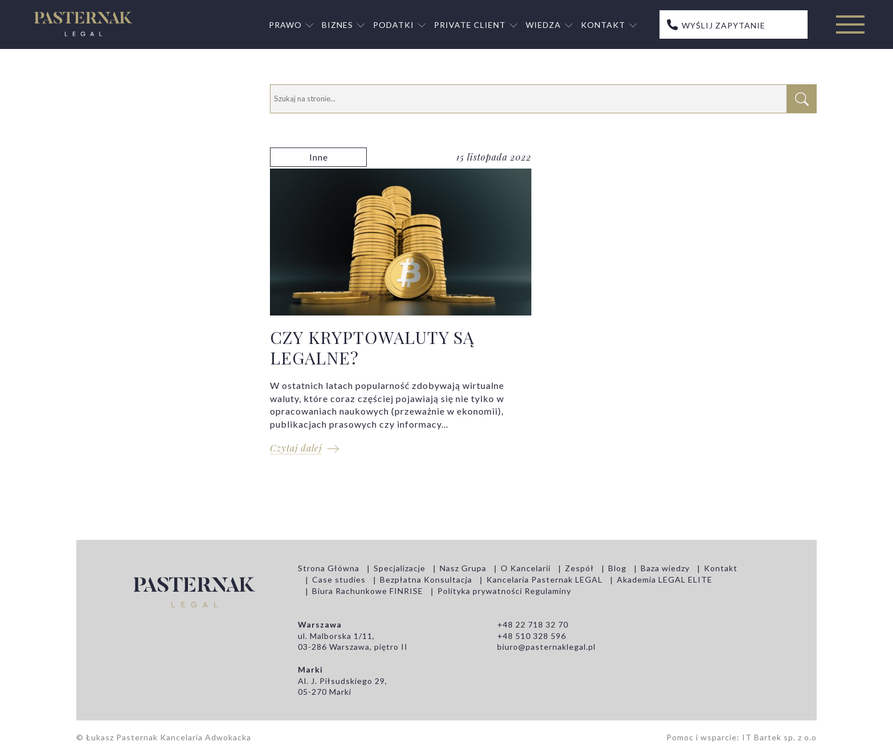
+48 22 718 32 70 (532, 624)
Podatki (393, 25)
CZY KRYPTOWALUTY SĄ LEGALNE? (400, 306)
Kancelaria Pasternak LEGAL (544, 579)
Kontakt (603, 25)
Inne (318, 156)
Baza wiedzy (665, 568)
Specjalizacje (399, 568)
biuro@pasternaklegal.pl (546, 646)
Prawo (285, 25)
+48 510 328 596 (531, 636)
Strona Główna (328, 568)
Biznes (337, 25)
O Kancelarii (526, 568)
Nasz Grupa (463, 568)
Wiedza (543, 25)
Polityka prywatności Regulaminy (504, 591)
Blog (617, 568)
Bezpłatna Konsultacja (426, 579)
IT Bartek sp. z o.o (779, 737)
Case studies (339, 579)
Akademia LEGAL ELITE (664, 579)
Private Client (470, 25)
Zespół (579, 568)
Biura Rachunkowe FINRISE (367, 591)
